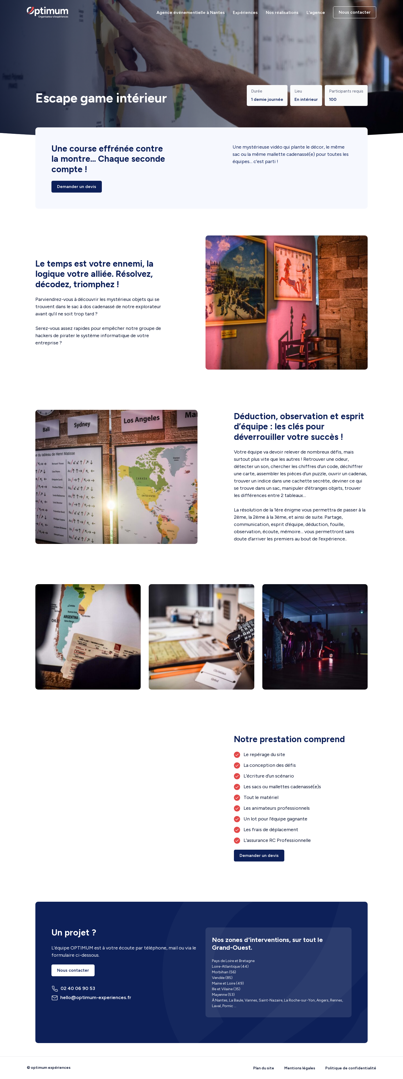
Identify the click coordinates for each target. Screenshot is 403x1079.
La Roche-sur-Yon (299, 1000)
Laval (216, 1006)
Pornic (227, 1006)
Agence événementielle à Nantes (190, 12)
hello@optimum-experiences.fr (91, 998)
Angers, (322, 1000)
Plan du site (263, 1068)
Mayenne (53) (223, 994)
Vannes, (251, 1000)
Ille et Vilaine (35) (226, 989)
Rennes (336, 1000)
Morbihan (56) (224, 972)
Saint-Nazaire (270, 1000)
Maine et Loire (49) (228, 983)
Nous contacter (355, 12)
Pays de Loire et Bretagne (233, 961)
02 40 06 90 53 (73, 988)
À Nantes (219, 1000)
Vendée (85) (222, 977)
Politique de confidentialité (350, 1068)
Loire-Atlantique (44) (230, 966)
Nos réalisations (282, 12)
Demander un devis (76, 186)
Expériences (245, 12)
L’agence (316, 12)
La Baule (236, 1000)
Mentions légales (299, 1068)
